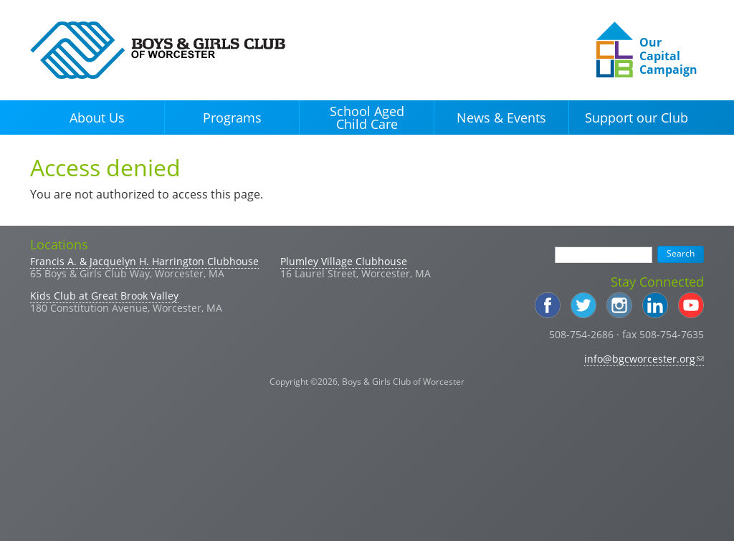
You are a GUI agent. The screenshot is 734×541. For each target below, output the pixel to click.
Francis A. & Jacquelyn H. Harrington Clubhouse (144, 261)
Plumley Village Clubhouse (343, 261)
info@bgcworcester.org (644, 358)
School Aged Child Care (367, 117)
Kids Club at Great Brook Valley (104, 295)
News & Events (501, 117)
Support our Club (636, 117)
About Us (97, 117)
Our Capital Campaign (668, 55)
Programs (232, 117)
